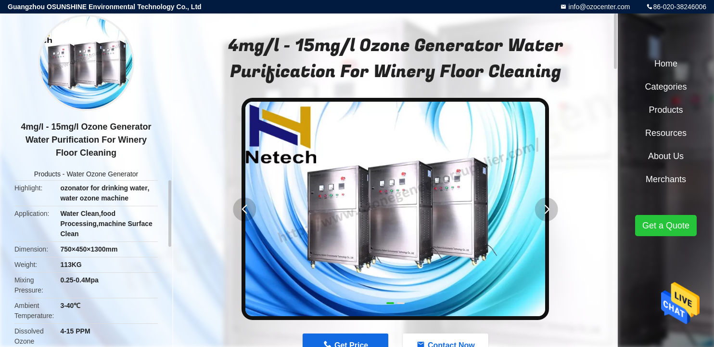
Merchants (666, 179)
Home (665, 63)
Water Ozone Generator (102, 174)
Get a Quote (665, 225)
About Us (666, 156)
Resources (666, 133)
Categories (666, 87)
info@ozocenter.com (598, 7)
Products (47, 174)
